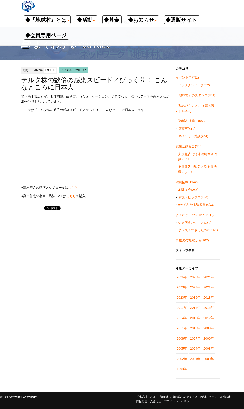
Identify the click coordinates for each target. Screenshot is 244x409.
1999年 (182, 369)
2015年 (208, 307)
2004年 (195, 348)
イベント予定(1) (187, 77)
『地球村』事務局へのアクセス (177, 396)
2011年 (182, 328)
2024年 (208, 277)
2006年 (208, 338)
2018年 (208, 297)
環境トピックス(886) (193, 197)
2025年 (195, 277)
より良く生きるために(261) (198, 230)
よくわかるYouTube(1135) (195, 215)
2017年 (182, 307)
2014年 (182, 318)
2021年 (208, 287)
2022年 (195, 287)
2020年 (182, 297)
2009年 (208, 328)
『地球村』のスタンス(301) (195, 95)
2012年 (208, 318)
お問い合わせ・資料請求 (215, 396)
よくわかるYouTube (73, 70)
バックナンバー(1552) (194, 85)
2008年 (182, 338)
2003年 (208, 348)
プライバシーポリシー (178, 401)
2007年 (195, 338)
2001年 (195, 359)
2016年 (195, 307)
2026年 (182, 277)
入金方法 (155, 401)
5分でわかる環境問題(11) (196, 204)
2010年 (195, 328)
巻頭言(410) (186, 128)
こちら (73, 187)
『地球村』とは (145, 396)
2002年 (182, 359)
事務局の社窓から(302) (192, 240)
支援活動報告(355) (189, 146)
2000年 (208, 359)
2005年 (182, 348)
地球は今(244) (188, 189)
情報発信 (141, 401)
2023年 (182, 287)
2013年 (195, 318)
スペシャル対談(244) (193, 136)
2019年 (195, 297)
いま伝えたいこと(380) (194, 222)
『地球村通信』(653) (191, 121)
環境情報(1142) (187, 182)
